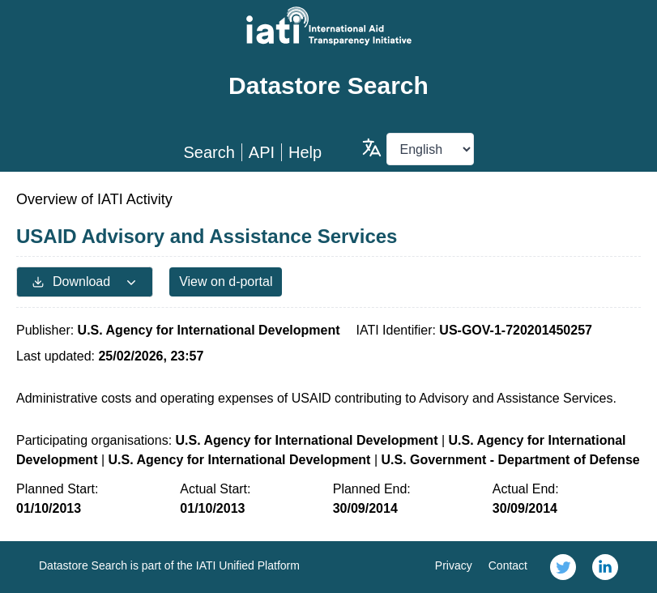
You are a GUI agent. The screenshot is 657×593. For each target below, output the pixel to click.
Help (305, 152)
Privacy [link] (453, 565)
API (262, 152)
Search (208, 152)
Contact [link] (507, 565)
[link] (563, 567)
